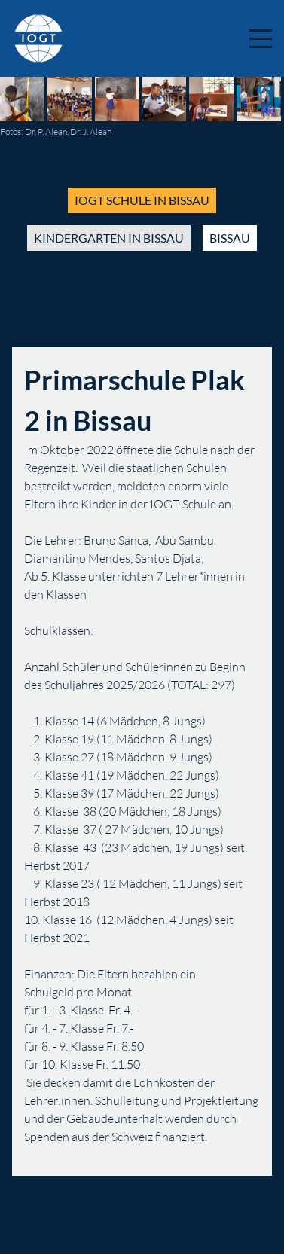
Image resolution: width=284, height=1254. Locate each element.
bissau (229, 237)
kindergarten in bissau (109, 237)
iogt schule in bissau (142, 200)
